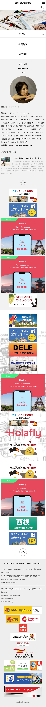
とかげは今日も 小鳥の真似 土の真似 (26, 158)
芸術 (23, 72)
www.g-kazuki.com (25, 145)
